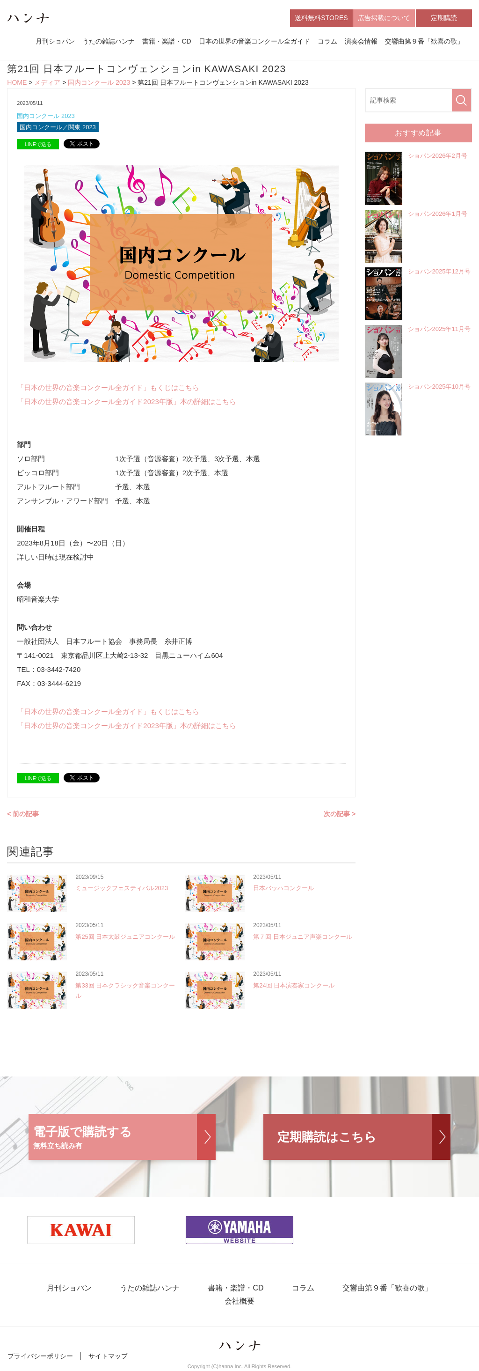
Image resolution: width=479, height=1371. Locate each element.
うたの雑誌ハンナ (108, 41)
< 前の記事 (23, 814)
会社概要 (239, 1301)
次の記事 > (340, 814)
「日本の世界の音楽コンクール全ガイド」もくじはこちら (108, 387)
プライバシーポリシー (40, 1356)
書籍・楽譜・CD (166, 41)
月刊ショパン (55, 41)
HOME (17, 82)
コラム (327, 41)
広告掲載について (384, 18)
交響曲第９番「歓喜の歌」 (424, 41)
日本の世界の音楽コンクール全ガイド (254, 41)
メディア (47, 82)
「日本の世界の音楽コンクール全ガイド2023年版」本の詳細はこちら (126, 401)
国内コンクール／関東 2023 (58, 127)
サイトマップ (108, 1356)
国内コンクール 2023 (99, 82)
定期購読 (444, 18)
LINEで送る (38, 144)
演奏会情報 (361, 41)
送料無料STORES (321, 18)
